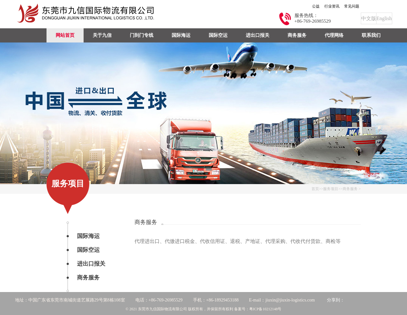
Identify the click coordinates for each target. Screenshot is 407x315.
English (384, 18)
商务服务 (350, 189)
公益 (316, 6)
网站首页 (65, 35)
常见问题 (351, 6)
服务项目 (330, 189)
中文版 (368, 18)
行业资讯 (331, 6)
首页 (315, 189)
